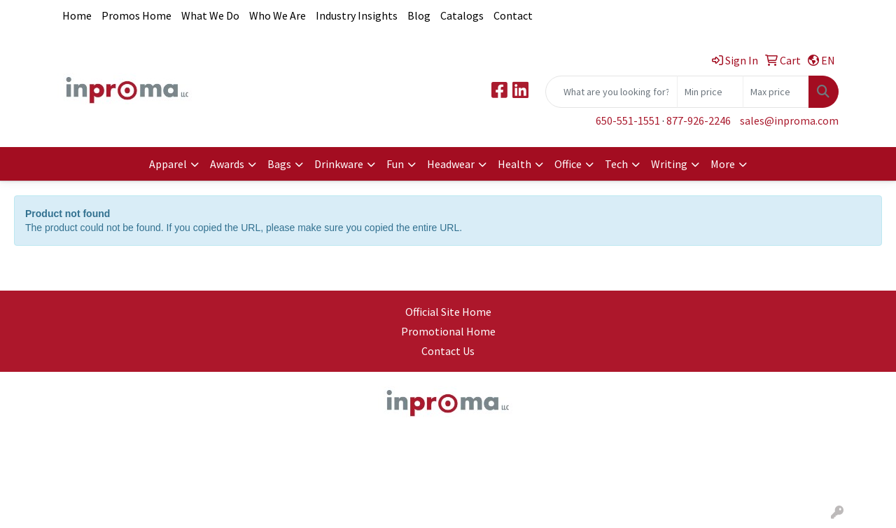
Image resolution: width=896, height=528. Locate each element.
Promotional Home (448, 331)
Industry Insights (357, 15)
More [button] (722, 164)
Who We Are (277, 15)
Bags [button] (279, 164)
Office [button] (568, 164)
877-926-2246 (698, 120)
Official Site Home (448, 312)
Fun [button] (395, 164)
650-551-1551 (628, 120)
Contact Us (448, 351)
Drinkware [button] (338, 164)
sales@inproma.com (789, 120)
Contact (513, 15)
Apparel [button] (168, 164)
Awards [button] (227, 164)
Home (77, 15)
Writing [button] (669, 164)
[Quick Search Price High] (776, 92)
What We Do (210, 15)
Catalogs (462, 15)
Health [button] (514, 164)
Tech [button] (616, 164)
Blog (418, 15)
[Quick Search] (611, 92)
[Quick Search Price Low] (710, 92)
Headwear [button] (451, 164)
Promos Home (137, 15)
